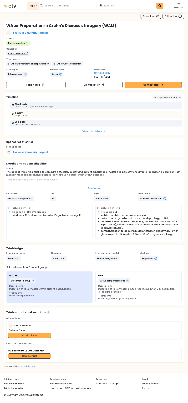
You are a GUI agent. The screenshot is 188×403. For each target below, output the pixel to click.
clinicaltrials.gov (27, 366)
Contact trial (153, 84)
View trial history (93, 131)
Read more (94, 188)
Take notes (35, 84)
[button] (18, 53)
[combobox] (69, 6)
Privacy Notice (150, 383)
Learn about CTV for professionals (70, 388)
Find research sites (61, 383)
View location (94, 84)
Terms (145, 388)
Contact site (29, 335)
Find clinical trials (14, 383)
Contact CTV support (108, 383)
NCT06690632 (102, 73)
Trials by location (14, 388)
